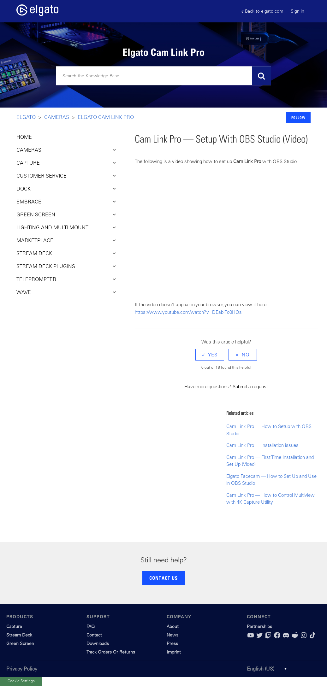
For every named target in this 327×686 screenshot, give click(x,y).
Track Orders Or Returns (110, 652)
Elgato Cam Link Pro (106, 117)
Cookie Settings (21, 680)
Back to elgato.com (262, 11)
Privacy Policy (21, 668)
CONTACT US (163, 578)
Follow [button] (298, 117)
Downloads (97, 643)
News (172, 635)
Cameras (56, 117)
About (173, 626)
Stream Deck (19, 635)
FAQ (90, 626)
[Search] (163, 76)
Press (172, 643)
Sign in (297, 11)
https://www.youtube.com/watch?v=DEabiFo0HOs (188, 312)
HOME (24, 137)
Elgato (26, 117)
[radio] (209, 355)
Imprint (174, 652)
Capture (14, 626)
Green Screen (20, 643)
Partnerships (259, 626)
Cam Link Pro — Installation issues (262, 445)
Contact (94, 635)
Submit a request (250, 387)
